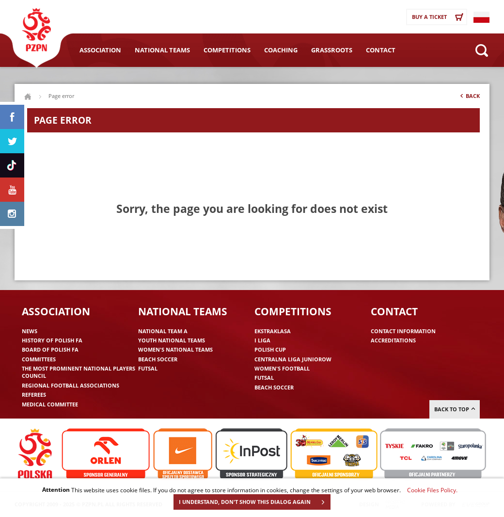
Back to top (454, 409)
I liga (262, 340)
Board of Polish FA (50, 349)
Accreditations (393, 340)
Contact (380, 50)
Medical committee (50, 404)
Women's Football (282, 368)
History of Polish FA (52, 340)
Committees (39, 359)
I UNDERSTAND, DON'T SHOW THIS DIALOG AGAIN (254, 502)
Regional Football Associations (70, 385)
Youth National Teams (171, 340)
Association (100, 50)
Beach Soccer (157, 359)
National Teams (162, 50)
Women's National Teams (175, 349)
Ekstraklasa (272, 331)
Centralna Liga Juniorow (292, 359)
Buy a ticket (439, 17)
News (29, 331)
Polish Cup (270, 349)
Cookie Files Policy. (432, 490)
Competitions (227, 50)
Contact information (403, 331)
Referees (34, 394)
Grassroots (331, 50)
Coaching (281, 50)
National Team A (163, 331)
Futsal (148, 368)
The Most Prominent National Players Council (78, 372)
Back (469, 98)
